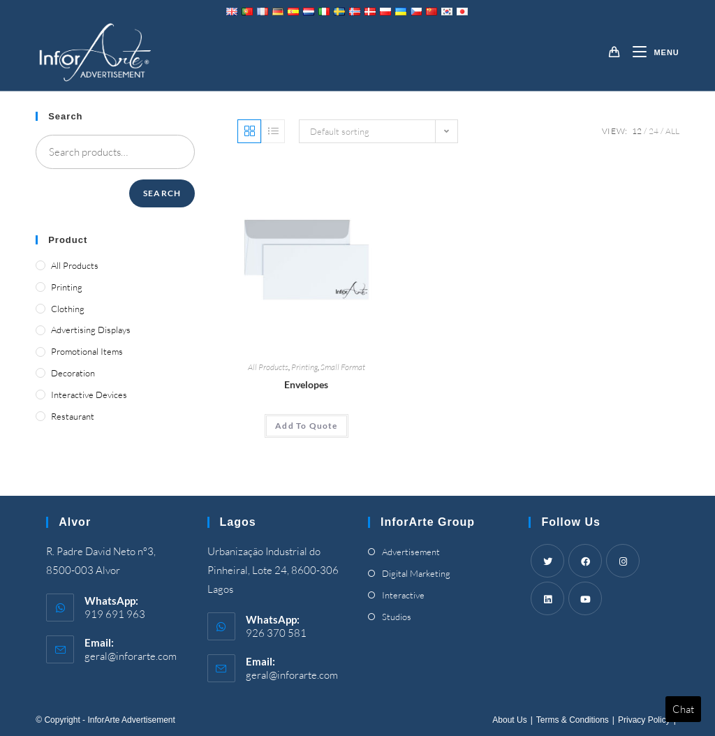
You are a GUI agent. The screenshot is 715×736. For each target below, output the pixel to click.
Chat (683, 709)
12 (637, 131)
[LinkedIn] (547, 598)
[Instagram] (623, 560)
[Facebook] (585, 560)
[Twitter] (547, 560)
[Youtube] (585, 598)
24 (653, 131)
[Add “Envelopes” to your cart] (306, 426)
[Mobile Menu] (650, 52)
